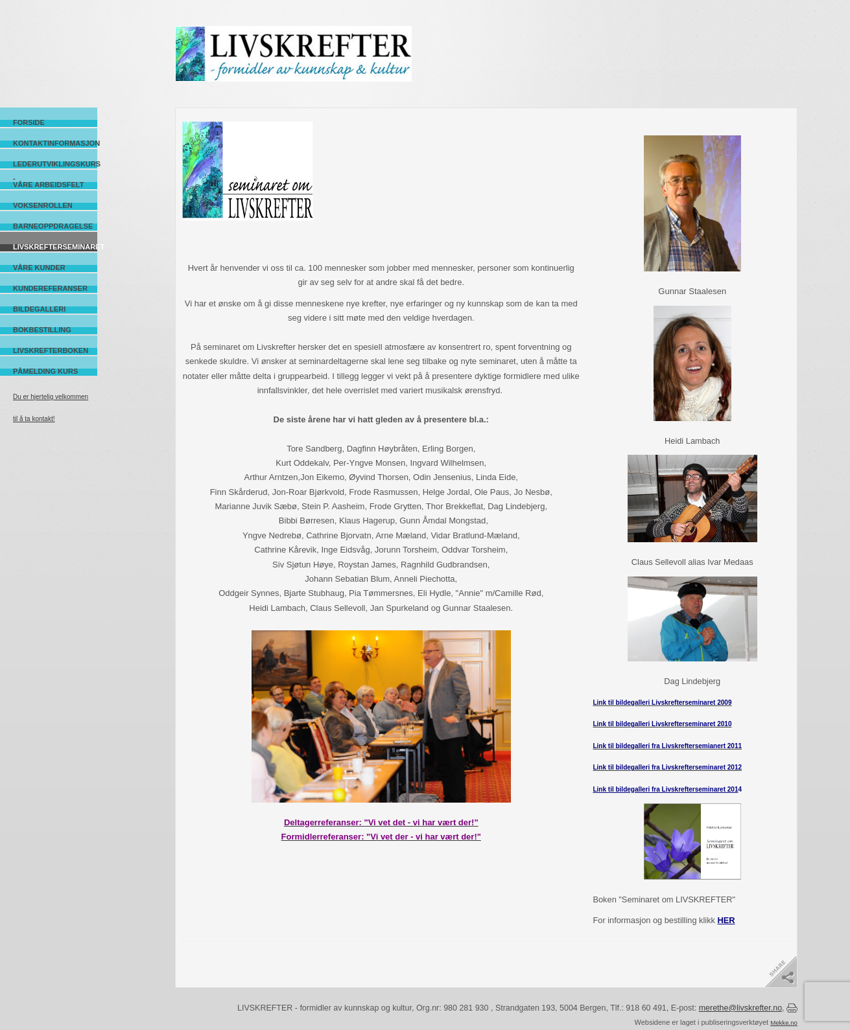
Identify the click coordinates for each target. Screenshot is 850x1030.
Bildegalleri (39, 309)
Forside (29, 122)
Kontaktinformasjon (55, 143)
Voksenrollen (43, 205)
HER (726, 920)
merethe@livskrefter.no (740, 1008)
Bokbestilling (42, 330)
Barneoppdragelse (53, 226)
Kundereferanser (50, 288)
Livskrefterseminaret (55, 247)
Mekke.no (783, 1022)
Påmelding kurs (45, 371)
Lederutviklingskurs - (55, 164)
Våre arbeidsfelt (48, 185)
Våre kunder (39, 267)
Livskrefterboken (50, 350)
